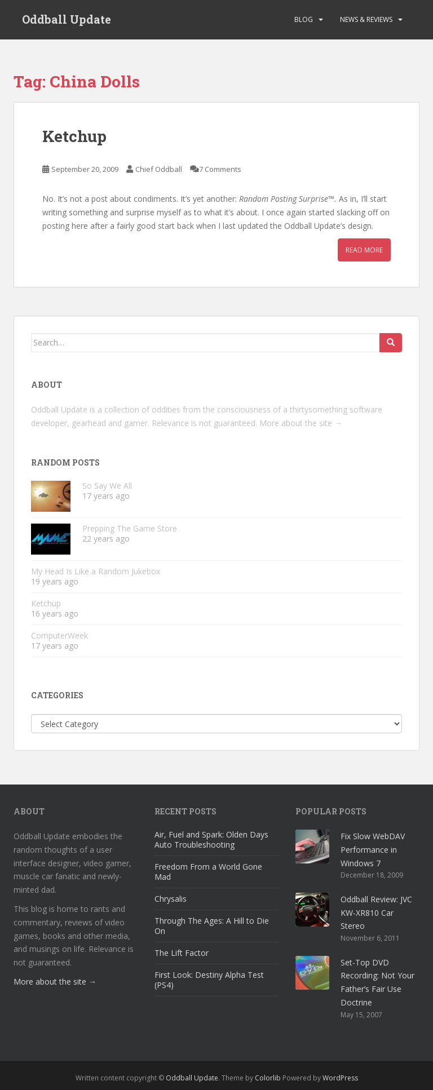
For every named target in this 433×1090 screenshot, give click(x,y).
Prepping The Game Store (129, 528)
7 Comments (220, 169)
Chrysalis (170, 898)
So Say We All (107, 485)
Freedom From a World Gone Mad (208, 871)
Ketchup (74, 136)
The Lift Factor (181, 952)
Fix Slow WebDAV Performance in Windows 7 (373, 850)
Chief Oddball (158, 169)
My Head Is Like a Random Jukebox (95, 571)
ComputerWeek (59, 635)
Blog (303, 19)
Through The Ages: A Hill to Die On (211, 925)
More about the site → (300, 423)
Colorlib (268, 1078)
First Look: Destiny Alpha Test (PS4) (209, 979)
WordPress (340, 1078)
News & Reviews (366, 19)
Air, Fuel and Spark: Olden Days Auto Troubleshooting (211, 839)
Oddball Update (66, 19)
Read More (364, 250)
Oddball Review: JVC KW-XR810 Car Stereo (376, 913)
